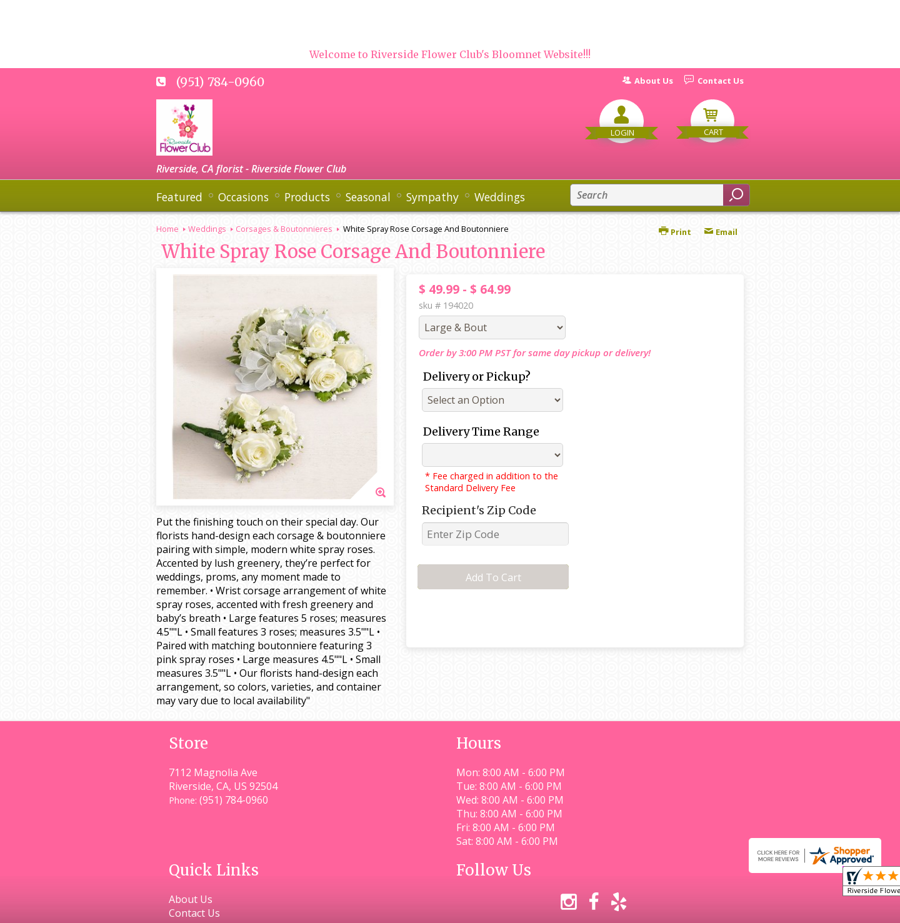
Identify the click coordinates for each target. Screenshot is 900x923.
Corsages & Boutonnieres (284, 228)
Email (721, 231)
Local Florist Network (614, 908)
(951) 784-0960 (220, 81)
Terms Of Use (434, 908)
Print (675, 231)
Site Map (701, 908)
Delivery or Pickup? (477, 376)
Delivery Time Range (481, 431)
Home (167, 228)
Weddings (207, 228)
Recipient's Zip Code (479, 510)
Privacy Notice (517, 908)
